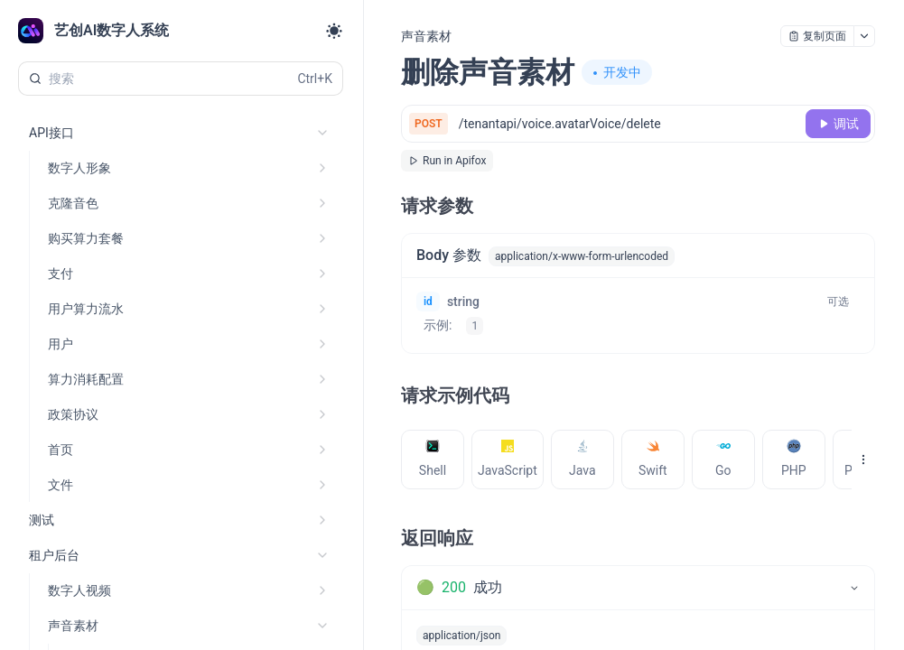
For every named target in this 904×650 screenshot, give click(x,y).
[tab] (433, 459)
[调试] (838, 123)
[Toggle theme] (334, 31)
